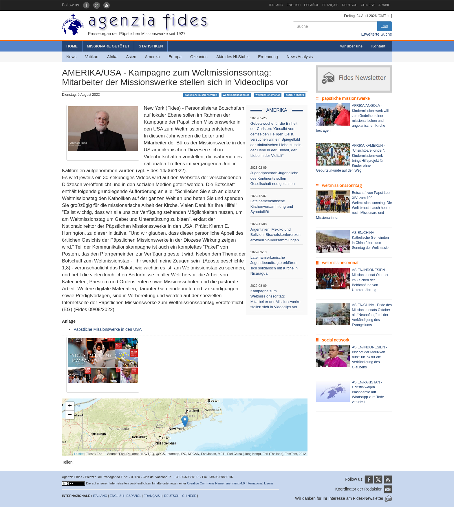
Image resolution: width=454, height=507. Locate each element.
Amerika (152, 56)
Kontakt (378, 46)
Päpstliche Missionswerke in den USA (108, 329)
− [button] (70, 415)
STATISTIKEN (151, 46)
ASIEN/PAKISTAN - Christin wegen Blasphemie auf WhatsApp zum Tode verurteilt (368, 392)
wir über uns (351, 46)
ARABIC (384, 5)
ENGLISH (294, 5)
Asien (131, 56)
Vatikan (91, 56)
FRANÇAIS (330, 5)
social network (295, 94)
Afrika (112, 56)
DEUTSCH (349, 5)
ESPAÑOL (311, 5)
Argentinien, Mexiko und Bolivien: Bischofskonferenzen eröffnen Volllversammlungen (275, 234)
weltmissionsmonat (268, 94)
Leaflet (79, 453)
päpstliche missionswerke (201, 94)
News (71, 56)
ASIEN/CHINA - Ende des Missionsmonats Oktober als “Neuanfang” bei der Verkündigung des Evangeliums (372, 315)
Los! (384, 26)
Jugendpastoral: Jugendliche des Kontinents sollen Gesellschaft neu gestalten (274, 178)
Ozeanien (199, 56)
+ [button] (70, 406)
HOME (72, 46)
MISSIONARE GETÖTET (108, 46)
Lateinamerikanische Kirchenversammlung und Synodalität (271, 206)
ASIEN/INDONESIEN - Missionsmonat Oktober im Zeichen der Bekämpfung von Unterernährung (370, 280)
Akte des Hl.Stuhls (232, 56)
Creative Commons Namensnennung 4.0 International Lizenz (230, 483)
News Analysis (300, 56)
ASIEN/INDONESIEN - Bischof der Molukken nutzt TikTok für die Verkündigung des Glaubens (369, 357)
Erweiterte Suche (376, 34)
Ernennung (268, 56)
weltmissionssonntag (236, 94)
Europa (175, 56)
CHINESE (368, 5)
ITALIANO (276, 5)
